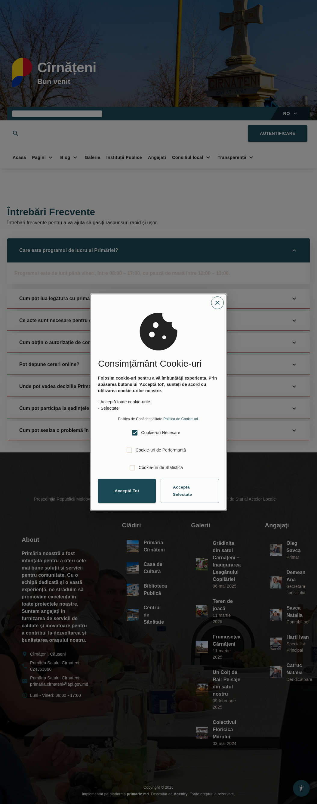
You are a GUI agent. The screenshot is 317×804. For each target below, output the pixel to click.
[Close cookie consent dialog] (217, 302)
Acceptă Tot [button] (127, 490)
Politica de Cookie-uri (180, 419)
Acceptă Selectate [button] (182, 491)
